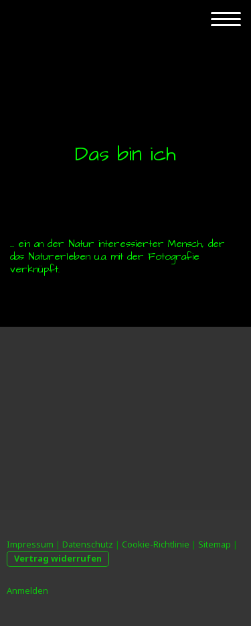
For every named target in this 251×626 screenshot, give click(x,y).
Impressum (30, 544)
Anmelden (27, 590)
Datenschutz (87, 544)
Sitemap (214, 544)
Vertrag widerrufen (58, 558)
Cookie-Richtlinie (155, 544)
